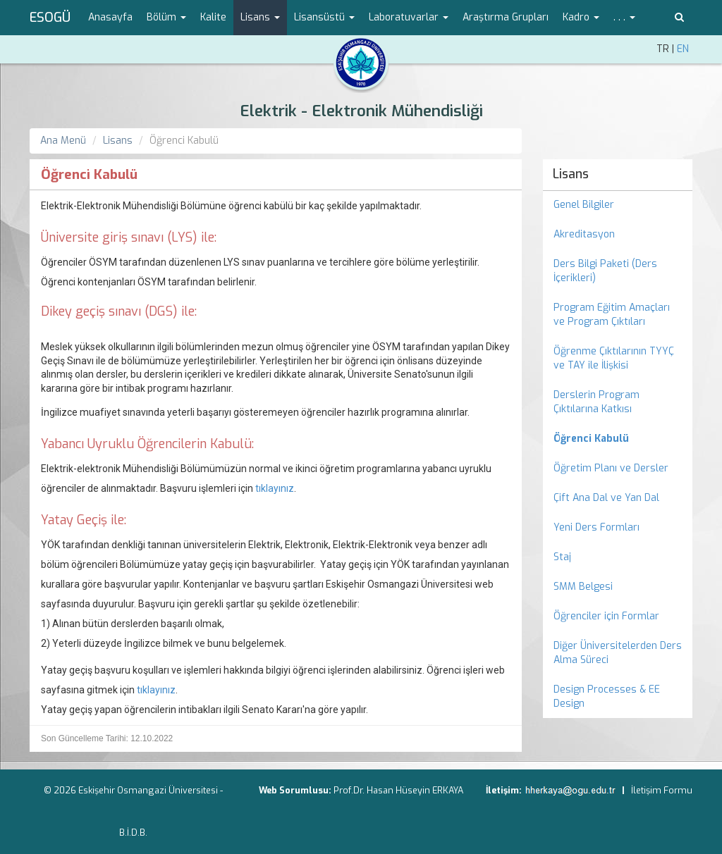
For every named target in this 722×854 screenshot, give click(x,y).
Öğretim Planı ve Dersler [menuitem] (610, 468)
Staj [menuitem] (562, 557)
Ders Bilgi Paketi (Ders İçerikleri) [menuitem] (605, 271)
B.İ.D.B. (133, 832)
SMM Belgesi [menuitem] (583, 586)
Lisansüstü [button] (324, 17)
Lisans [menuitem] (571, 174)
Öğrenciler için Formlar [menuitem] (606, 616)
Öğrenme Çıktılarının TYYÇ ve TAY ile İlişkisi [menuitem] (613, 358)
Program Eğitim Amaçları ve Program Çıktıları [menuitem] (611, 314)
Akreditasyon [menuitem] (584, 234)
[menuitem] (618, 439)
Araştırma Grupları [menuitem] (506, 17)
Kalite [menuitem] (213, 17)
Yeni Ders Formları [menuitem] (596, 527)
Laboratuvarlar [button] (408, 17)
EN (683, 49)
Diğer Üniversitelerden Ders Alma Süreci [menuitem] (617, 653)
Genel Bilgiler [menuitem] (583, 204)
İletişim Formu (661, 790)
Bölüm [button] (166, 17)
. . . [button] (624, 17)
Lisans (118, 140)
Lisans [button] (260, 17)
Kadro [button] (581, 17)
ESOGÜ (50, 17)
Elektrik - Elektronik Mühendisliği (361, 111)
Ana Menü (63, 140)
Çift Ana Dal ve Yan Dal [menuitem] (606, 498)
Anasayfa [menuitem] (110, 17)
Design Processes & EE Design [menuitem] (606, 696)
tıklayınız (273, 488)
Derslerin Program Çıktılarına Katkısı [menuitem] (596, 402)
